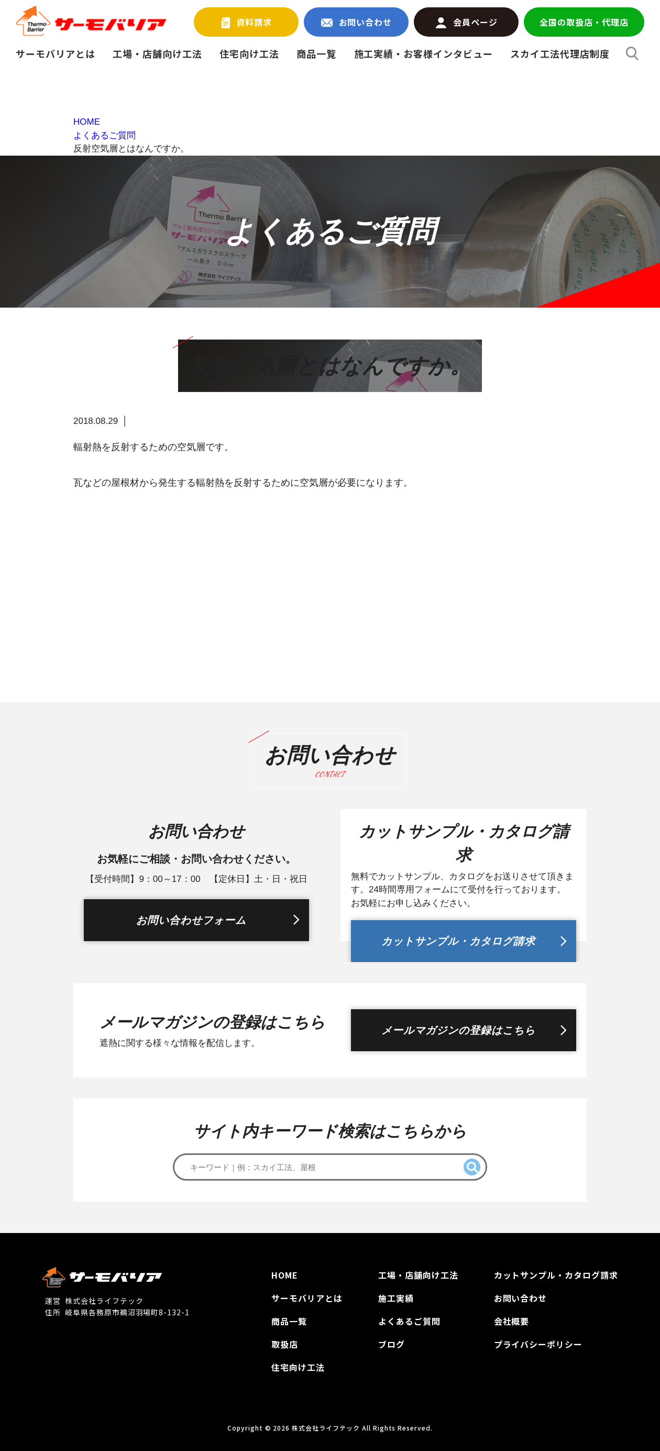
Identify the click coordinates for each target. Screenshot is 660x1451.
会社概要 (512, 1321)
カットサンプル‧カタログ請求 (556, 1275)
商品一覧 (316, 53)
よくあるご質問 (409, 1321)
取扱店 (284, 1344)
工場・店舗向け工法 (157, 53)
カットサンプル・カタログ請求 (458, 941)
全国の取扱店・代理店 (584, 22)
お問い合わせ (356, 22)
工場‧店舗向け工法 (418, 1275)
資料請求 (246, 22)
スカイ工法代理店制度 (560, 53)
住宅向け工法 (249, 53)
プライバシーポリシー (538, 1344)
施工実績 (396, 1298)
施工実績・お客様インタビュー (423, 53)
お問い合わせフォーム (191, 920)
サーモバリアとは (55, 53)
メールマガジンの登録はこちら (458, 1030)
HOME (284, 1275)
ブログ (391, 1344)
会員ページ (466, 22)
